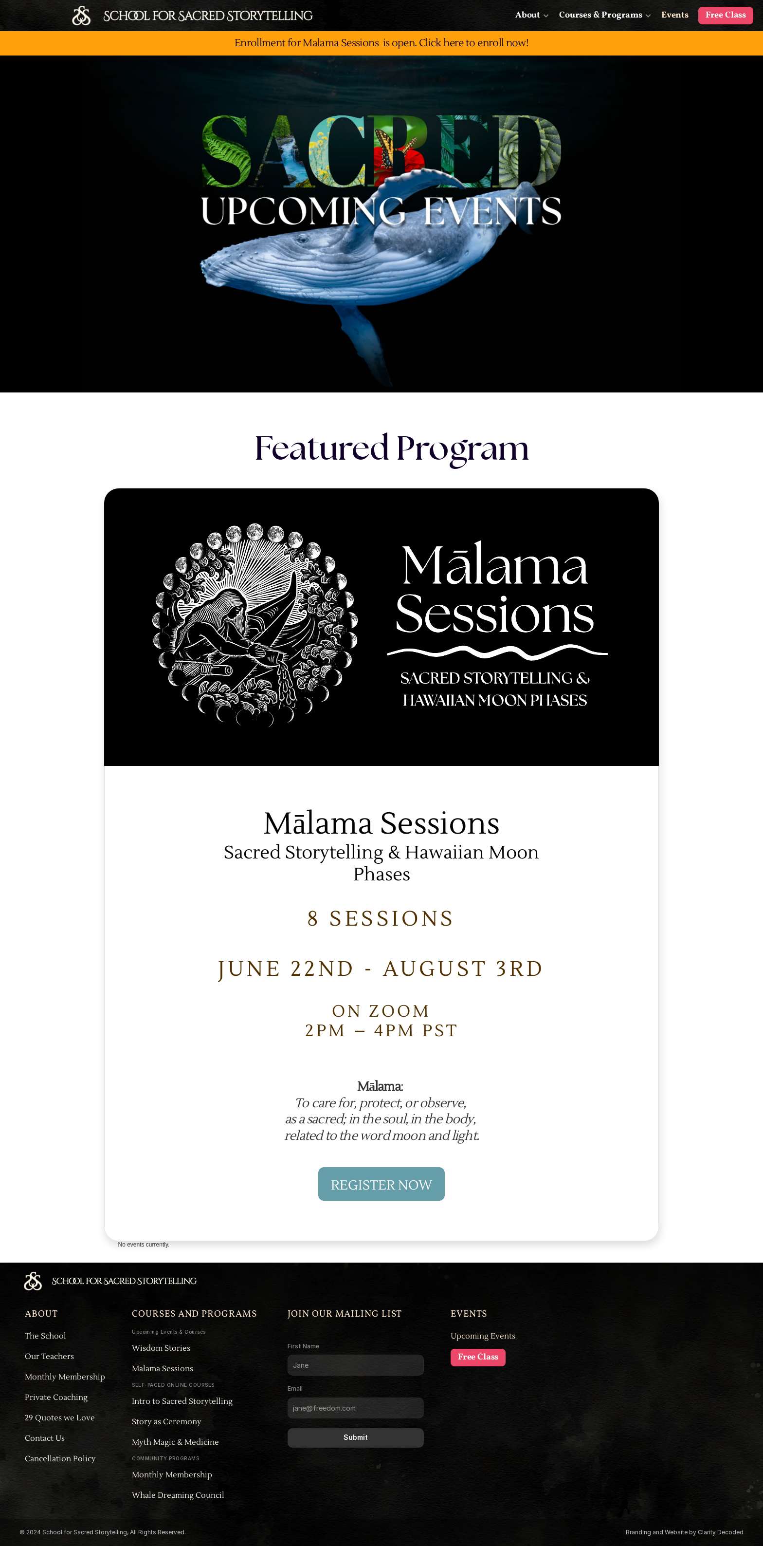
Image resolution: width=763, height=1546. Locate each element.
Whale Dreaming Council (178, 1495)
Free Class (726, 15)
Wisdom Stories (161, 1348)
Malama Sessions (162, 1369)
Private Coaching (56, 1397)
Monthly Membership (65, 1377)
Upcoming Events (483, 1336)
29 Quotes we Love (60, 1418)
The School (45, 1336)
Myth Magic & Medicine (176, 1442)
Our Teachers (49, 1356)
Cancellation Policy (60, 1459)
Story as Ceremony (166, 1422)
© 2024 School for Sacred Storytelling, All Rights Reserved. (103, 1532)
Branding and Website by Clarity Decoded (685, 1532)
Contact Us (45, 1438)
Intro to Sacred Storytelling (183, 1401)
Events (675, 15)
